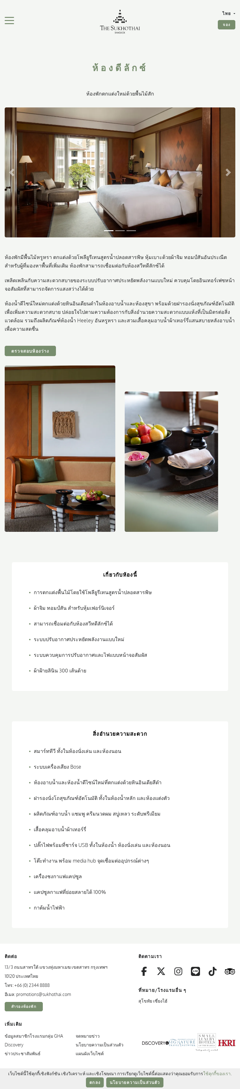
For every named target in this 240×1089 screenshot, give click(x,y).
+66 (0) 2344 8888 (32, 985)
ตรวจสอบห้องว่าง (30, 351)
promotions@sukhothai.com (43, 994)
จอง (226, 24)
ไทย (227, 13)
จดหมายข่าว (88, 1036)
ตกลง (94, 1082)
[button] (12, 172)
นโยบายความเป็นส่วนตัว (135, 1082)
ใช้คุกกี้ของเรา (217, 1073)
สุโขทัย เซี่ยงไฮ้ (153, 1000)
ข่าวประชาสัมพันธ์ (23, 1053)
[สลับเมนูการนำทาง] (9, 20)
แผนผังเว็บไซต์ (90, 1053)
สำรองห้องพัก (23, 1006)
